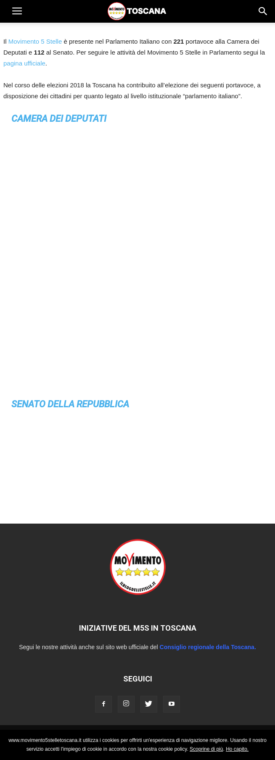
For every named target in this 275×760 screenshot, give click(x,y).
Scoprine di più (206, 749)
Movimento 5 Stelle (35, 41)
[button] (263, 11)
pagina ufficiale (24, 63)
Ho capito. (237, 749)
